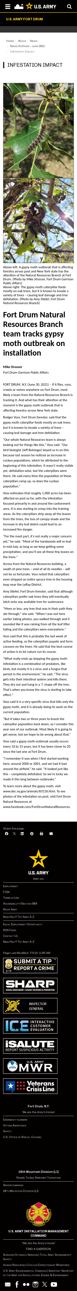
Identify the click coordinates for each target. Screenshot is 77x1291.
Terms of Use (11, 898)
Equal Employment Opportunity (23, 924)
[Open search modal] (69, 6)
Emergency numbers (15, 1119)
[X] (14, 834)
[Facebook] (6, 834)
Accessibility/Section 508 (20, 903)
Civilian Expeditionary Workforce (48, 1265)
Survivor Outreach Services (20, 1255)
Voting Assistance (14, 1125)
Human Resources (14, 1265)
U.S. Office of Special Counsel (22, 1137)
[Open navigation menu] (7, 6)
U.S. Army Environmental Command (25, 1271)
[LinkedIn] (22, 834)
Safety (7, 1131)
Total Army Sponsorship (55, 1255)
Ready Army (10, 909)
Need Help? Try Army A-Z (18, 917)
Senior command (13, 1185)
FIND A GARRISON (38, 1249)
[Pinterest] (31, 834)
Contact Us (10, 936)
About (22, 41)
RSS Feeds (9, 930)
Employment (10, 886)
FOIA (6, 892)
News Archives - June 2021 (27, 46)
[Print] (41, 834)
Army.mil (38, 879)
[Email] (51, 834)
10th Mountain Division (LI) (21, 1191)
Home (10, 41)
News (33, 41)
